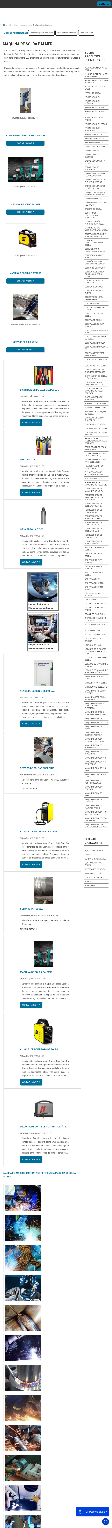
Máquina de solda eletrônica (93, 746)
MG (26, 1420)
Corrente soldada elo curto (96, 292)
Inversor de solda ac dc (95, 625)
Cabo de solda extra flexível (95, 162)
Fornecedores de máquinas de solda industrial (94, 497)
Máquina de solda (93, 718)
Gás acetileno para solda (94, 549)
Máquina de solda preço (93, 794)
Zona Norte (26, 1455)
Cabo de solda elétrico (92, 156)
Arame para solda (93, 134)
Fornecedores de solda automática (93, 505)
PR (48, 1420)
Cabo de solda (92, 151)
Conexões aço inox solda (94, 256)
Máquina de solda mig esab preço (95, 763)
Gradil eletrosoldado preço (96, 609)
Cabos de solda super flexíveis (96, 204)
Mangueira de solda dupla (94, 677)
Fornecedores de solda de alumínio (93, 517)
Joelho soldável (93, 631)
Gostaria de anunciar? (94, 1501)
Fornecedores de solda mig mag (93, 530)
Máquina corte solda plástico (95, 692)
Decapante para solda (96, 366)
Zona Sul (52, 1455)
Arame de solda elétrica (92, 102)
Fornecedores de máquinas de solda (94, 490)
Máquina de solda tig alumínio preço (95, 807)
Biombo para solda (94, 143)
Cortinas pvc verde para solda (94, 354)
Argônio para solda (94, 139)
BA (76, 1420)
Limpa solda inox (93, 645)
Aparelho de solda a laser (95, 88)
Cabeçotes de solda (95, 147)
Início (61, 1497)
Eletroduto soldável (95, 408)
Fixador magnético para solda (41, 33)
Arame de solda (92, 97)
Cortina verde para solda (94, 325)
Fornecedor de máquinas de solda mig (96, 484)
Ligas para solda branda (93, 640)
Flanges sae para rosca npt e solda (94, 473)
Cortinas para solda (95, 343)
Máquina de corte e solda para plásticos (95, 713)
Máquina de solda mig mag (95, 769)
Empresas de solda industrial (94, 419)
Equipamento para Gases (94, 864)
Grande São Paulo (82, 1455)
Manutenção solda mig (96, 687)
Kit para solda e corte (96, 635)
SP (41, 1420)
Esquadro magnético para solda (95, 448)
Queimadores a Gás (94, 877)
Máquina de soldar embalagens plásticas (96, 826)
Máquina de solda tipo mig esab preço (96, 813)
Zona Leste (65, 1455)
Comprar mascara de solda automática (95, 235)
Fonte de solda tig (94, 479)
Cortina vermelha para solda (96, 331)
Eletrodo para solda (95, 404)
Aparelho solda (92, 93)
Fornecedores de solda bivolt (93, 511)
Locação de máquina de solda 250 (96, 665)
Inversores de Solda (95, 869)
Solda (88, 881)
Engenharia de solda (95, 424)
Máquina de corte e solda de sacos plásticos (94, 705)
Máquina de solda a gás (96, 723)
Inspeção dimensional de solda (95, 619)
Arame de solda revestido (92, 129)
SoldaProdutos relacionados (95, 56)
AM (102, 1420)
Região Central (12, 1455)
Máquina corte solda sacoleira (95, 698)
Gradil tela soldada (95, 614)
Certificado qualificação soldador (91, 215)
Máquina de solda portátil (93, 788)
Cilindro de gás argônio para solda (94, 223)
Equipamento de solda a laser (96, 433)
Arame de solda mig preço (94, 119)
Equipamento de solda (96, 428)
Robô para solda (86, 33)
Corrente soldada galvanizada (94, 298)
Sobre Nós (84, 1497)
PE (69, 1420)
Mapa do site (99, 1497)
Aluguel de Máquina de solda (96, 69)
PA (7, 1428)
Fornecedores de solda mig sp (93, 536)
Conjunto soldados (95, 268)
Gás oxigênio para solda (94, 574)
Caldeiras (90, 855)
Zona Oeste (40, 1455)
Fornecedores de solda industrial (93, 523)
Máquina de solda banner (93, 727)
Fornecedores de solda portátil (93, 542)
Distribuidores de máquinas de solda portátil (94, 391)
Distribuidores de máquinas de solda (94, 383)
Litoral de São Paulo (14, 1463)
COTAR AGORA (18, 142)
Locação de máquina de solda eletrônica (96, 671)
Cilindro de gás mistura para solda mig (96, 229)
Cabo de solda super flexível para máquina (95, 193)
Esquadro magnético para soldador (95, 461)
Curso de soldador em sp (96, 360)
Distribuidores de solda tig (94, 398)
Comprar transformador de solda (94, 242)
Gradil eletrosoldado (96, 604)
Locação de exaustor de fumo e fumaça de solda (95, 651)
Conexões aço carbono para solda (95, 250)
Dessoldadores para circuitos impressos (95, 371)
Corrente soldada (94, 287)
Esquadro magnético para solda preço (95, 454)
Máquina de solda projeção (93, 800)
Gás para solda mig (94, 583)
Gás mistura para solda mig (93, 567)
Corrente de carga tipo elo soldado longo (94, 274)
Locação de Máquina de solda (96, 659)
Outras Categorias (93, 841)
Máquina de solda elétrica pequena (93, 734)
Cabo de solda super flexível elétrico (95, 181)
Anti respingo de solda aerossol (96, 81)
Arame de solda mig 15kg (94, 112)
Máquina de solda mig (95, 758)
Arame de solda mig (94, 108)
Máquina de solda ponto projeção (93, 782)
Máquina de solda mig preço (95, 775)
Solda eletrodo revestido (66, 33)
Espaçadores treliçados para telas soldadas (96, 441)
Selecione (10, 1420)
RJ (19, 1420)
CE (83, 1420)
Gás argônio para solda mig (93, 561)
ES (34, 1420)
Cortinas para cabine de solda (95, 338)
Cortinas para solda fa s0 (96, 348)
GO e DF (92, 1420)
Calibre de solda (93, 209)
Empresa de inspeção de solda (95, 413)
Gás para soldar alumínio (93, 594)
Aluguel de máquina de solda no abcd (96, 75)
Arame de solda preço (96, 124)
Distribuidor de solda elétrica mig (95, 377)
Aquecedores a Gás (94, 851)
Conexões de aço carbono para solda (95, 263)
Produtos (71, 1497)
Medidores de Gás (93, 873)
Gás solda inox (92, 600)
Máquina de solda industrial (93, 753)
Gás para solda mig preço (94, 588)
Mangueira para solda (96, 683)
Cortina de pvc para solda (95, 315)
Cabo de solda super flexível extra (95, 187)
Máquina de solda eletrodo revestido (95, 740)
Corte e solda (92, 303)
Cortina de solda (93, 320)
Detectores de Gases (95, 859)
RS (62, 1420)
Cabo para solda (93, 199)
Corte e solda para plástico (94, 308)
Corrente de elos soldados (94, 281)
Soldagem (90, 886)
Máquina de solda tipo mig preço (96, 819)
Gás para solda (92, 579)
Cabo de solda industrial (92, 168)
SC (55, 1420)
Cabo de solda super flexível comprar (95, 175)
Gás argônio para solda (93, 555)
